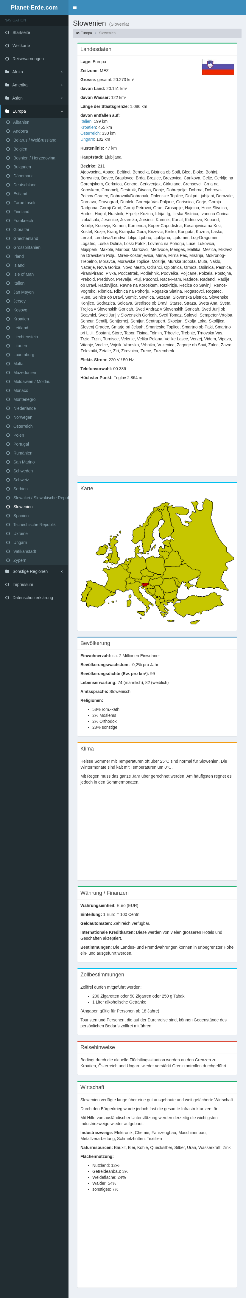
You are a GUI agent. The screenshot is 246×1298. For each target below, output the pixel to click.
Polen (15, 435)
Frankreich (19, 220)
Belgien (16, 149)
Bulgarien (18, 167)
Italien (15, 283)
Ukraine (17, 533)
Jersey (16, 301)
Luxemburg (20, 354)
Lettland (17, 327)
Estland (16, 193)
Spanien (17, 515)
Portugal (17, 444)
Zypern (16, 560)
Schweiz (17, 479)
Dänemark (19, 175)
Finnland (17, 211)
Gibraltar (17, 229)
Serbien (17, 488)
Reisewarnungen (24, 58)
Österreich (19, 426)
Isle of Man (20, 274)
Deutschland (21, 184)
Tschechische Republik (31, 524)
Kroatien (17, 319)
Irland (15, 256)
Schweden (19, 471)
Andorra (17, 131)
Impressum (19, 584)
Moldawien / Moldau (28, 381)
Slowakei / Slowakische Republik (37, 497)
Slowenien (19, 506)
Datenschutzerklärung (29, 597)
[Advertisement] (157, 431)
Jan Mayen (20, 292)
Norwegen (19, 417)
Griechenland (22, 238)
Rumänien (19, 453)
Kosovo (16, 310)
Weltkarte (17, 45)
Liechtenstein (22, 336)
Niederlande (21, 408)
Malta (15, 363)
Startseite (17, 32)
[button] (74, 7)
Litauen (16, 345)
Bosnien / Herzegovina (30, 158)
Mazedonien (21, 372)
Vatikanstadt (21, 551)
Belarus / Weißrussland (31, 140)
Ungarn (16, 542)
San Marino (20, 462)
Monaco (17, 390)
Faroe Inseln (21, 202)
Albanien (17, 122)
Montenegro (21, 399)
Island (15, 265)
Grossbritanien (23, 247)
